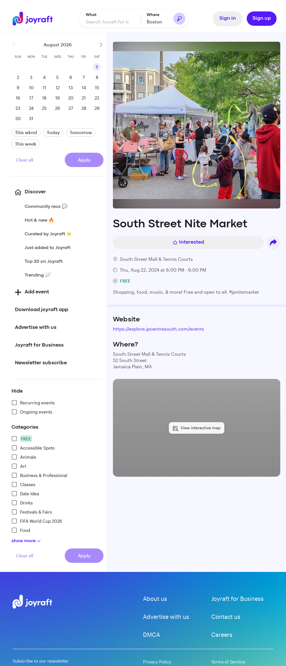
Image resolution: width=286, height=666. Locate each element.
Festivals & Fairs (31, 511)
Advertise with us (166, 616)
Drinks (22, 502)
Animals (23, 457)
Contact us (225, 616)
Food (20, 530)
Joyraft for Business (237, 598)
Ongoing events (31, 411)
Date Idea (25, 493)
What (91, 14)
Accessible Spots (32, 447)
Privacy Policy (157, 661)
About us (155, 598)
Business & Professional (39, 475)
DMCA (151, 634)
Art (18, 466)
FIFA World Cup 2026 (36, 521)
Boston (154, 21)
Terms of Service (228, 661)
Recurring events (33, 402)
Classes (23, 484)
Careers (221, 634)
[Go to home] (33, 18)
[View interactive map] (196, 428)
